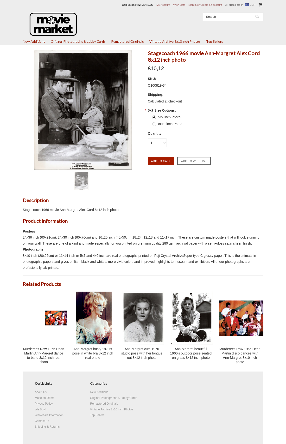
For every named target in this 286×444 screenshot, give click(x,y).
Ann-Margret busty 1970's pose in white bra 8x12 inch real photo (92, 353)
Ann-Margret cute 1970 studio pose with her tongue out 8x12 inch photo (141, 353)
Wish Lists (179, 4)
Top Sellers (214, 41)
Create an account (211, 4)
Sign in (192, 4)
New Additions (34, 41)
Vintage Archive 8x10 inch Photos (175, 41)
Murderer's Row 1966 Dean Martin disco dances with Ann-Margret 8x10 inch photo (240, 355)
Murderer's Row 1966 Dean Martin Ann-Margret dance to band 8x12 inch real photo (43, 355)
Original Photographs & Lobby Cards (78, 41)
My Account (163, 4)
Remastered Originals (127, 41)
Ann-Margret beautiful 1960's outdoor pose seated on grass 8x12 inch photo (190, 353)
